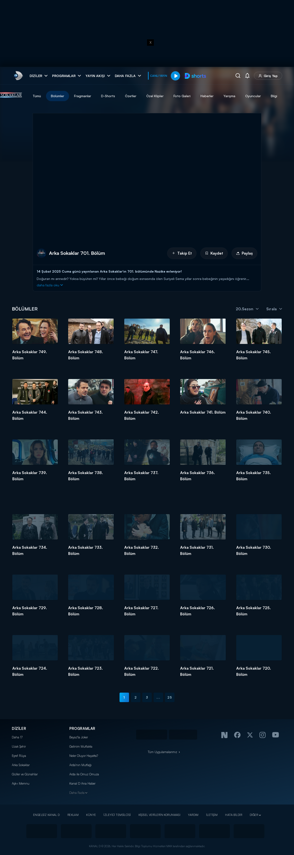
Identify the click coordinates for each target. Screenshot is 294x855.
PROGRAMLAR (82, 728)
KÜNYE (91, 815)
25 (169, 697)
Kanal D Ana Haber (82, 783)
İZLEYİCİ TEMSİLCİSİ (117, 815)
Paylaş (244, 253)
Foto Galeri (205, 96)
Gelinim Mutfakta (80, 746)
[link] (18, 76)
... (158, 697)
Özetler (154, 96)
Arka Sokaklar (21, 765)
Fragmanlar (106, 96)
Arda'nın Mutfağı (80, 765)
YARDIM (193, 815)
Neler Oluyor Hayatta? (83, 756)
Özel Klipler (178, 96)
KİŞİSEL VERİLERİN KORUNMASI (159, 815)
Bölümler (81, 96)
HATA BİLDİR (233, 815)
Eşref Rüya (19, 756)
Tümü (61, 96)
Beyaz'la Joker (78, 737)
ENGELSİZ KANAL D (46, 815)
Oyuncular (277, 96)
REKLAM (73, 815)
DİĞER (254, 815)
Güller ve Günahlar (25, 774)
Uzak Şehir (19, 746)
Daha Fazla (77, 793)
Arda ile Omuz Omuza (84, 774)
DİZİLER (19, 728)
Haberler (230, 96)
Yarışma (253, 96)
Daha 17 (17, 737)
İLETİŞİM (212, 815)
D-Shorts (132, 96)
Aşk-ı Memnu (20, 783)
